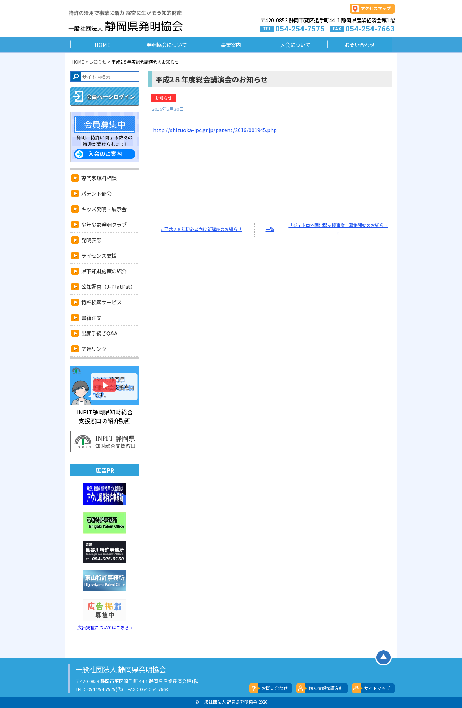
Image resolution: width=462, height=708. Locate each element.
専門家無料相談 (99, 178)
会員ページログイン (110, 96)
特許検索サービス (101, 302)
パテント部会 (96, 193)
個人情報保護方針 (326, 688)
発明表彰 (91, 240)
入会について (295, 44)
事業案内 (231, 44)
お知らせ (163, 98)
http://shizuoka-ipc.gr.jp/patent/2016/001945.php (215, 130)
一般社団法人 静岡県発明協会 (105, 22)
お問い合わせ (359, 44)
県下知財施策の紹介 (104, 271)
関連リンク (93, 348)
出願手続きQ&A (99, 333)
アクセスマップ (376, 8)
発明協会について (167, 44)
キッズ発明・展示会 (104, 209)
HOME (102, 44)
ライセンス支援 (99, 255)
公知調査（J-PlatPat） (108, 286)
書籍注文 (91, 317)
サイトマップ (377, 688)
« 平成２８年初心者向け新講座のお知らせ (201, 229)
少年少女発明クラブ (104, 224)
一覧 (270, 229)
